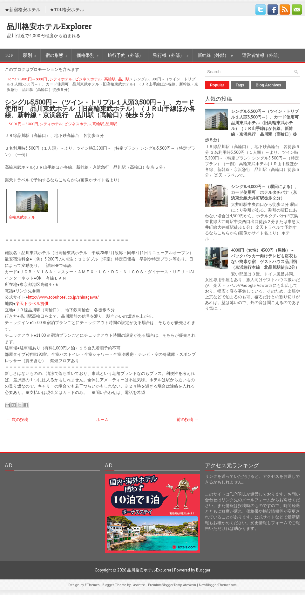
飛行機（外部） (173, 53)
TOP (9, 55)
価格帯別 (90, 53)
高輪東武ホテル (22, 217)
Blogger (203, 570)
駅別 (31, 53)
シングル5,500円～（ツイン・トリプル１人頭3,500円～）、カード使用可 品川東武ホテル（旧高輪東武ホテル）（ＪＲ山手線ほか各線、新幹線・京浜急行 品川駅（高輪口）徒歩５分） (100, 108)
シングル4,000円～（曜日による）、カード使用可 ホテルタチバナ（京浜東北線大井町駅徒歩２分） (265, 192)
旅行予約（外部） (125, 55)
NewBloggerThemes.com (218, 585)
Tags (240, 85)
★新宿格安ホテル (22, 9)
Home (12, 79)
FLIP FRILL (238, 494)
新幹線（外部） (217, 53)
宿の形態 (58, 53)
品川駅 (124, 79)
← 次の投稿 (17, 419)
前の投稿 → (187, 419)
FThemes (92, 585)
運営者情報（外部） (262, 55)
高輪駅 (110, 79)
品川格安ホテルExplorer (49, 26)
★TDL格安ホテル (67, 9)
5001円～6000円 (33, 79)
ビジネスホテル (88, 79)
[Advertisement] (52, 513)
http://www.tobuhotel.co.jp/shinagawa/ (63, 297)
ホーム (102, 419)
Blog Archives (268, 85)
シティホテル (61, 79)
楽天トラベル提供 (32, 303)
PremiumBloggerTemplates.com (172, 585)
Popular (217, 85)
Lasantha (139, 585)
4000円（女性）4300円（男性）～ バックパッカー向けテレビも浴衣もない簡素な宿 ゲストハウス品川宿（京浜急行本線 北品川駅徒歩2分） (265, 258)
